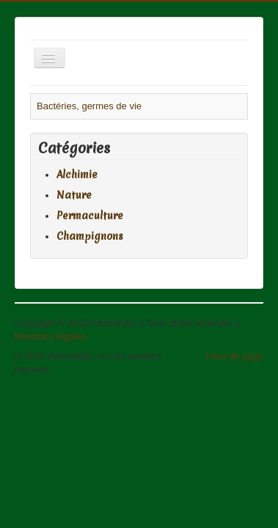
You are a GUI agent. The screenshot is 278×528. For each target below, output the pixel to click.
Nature (74, 195)
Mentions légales (51, 336)
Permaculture (89, 215)
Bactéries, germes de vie (89, 105)
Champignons (89, 236)
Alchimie (77, 174)
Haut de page (234, 356)
